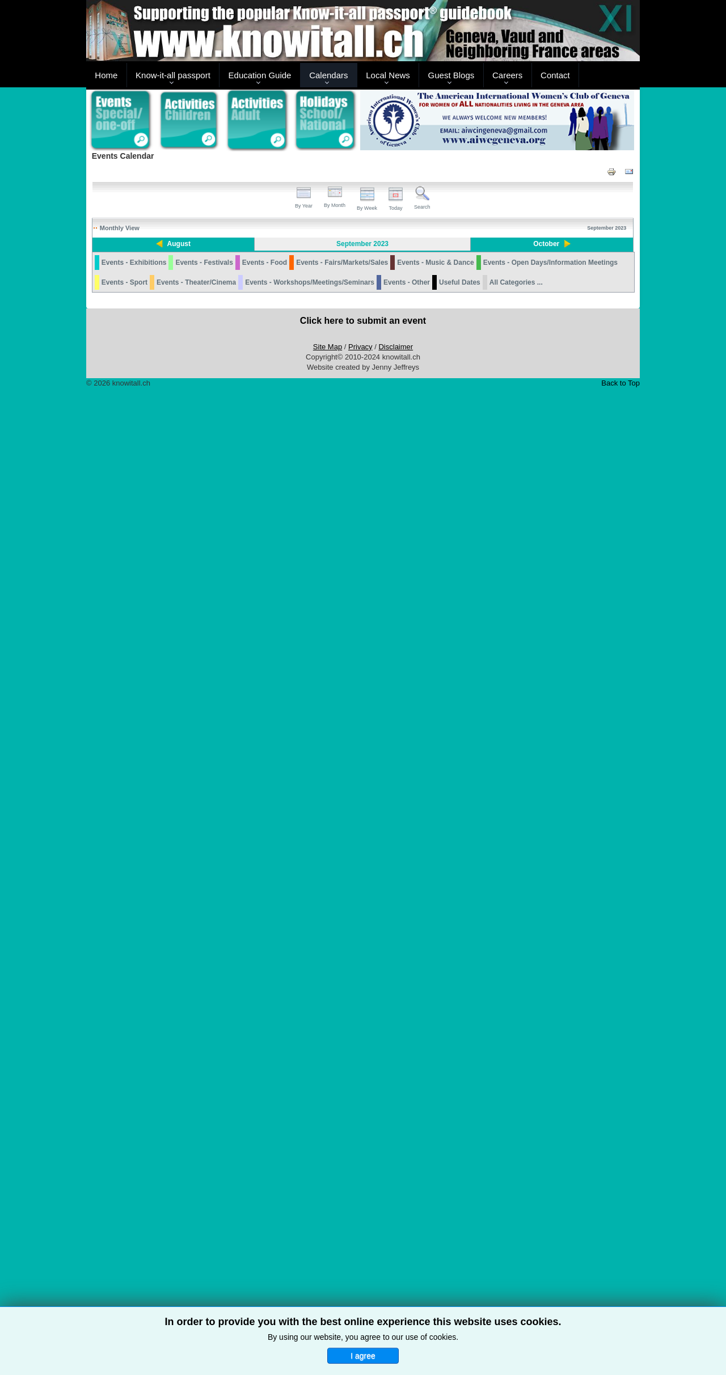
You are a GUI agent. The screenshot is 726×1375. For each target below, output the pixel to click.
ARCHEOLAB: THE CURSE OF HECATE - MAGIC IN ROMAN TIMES (514, 359)
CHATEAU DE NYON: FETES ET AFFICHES (229, 317)
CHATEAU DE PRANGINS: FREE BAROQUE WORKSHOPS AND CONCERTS (592, 386)
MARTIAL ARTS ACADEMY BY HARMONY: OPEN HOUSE (516, 383)
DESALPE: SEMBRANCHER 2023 (587, 711)
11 (97, 624)
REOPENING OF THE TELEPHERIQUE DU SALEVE (239, 672)
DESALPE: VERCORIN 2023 (510, 845)
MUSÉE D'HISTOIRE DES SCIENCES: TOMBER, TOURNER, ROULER (341, 329)
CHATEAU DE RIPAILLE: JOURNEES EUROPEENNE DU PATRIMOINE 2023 (554, 754)
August (175, 244)
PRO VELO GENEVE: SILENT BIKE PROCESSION (586, 607)
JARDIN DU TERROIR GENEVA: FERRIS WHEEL (159, 281)
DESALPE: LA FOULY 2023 (516, 812)
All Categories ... (516, 1264)
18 (97, 859)
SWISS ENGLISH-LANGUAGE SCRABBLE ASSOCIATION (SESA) (204, 1082)
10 (560, 431)
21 (328, 859)
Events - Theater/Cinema (196, 1264)
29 (406, 1040)
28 (328, 1040)
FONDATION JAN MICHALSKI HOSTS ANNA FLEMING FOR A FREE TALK (361, 518)
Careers (507, 75)
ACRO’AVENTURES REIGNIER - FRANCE (150, 305)
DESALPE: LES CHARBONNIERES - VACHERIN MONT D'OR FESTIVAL (512, 1019)
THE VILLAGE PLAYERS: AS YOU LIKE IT (359, 916)
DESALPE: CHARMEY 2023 (510, 977)
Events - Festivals (204, 1244)
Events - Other (406, 1264)
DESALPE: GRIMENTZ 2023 (510, 995)
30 (483, 1040)
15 (406, 624)
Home (106, 75)
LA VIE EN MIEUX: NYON (514, 1185)
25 (97, 1040)
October (550, 244)
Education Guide (260, 75)
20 (251, 859)
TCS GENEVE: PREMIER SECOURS (451, 684)
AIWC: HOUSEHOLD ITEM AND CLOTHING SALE (468, 1076)
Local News (388, 75)
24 (560, 859)
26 (174, 1040)
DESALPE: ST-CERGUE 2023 (512, 1170)
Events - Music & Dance (435, 1244)
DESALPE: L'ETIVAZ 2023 (514, 1136)
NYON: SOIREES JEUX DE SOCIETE (439, 356)
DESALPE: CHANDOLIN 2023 (512, 796)
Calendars (328, 75)
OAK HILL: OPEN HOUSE (360, 684)
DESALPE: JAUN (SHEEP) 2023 (129, 898)
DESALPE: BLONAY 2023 (514, 937)
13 (251, 624)
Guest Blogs (451, 75)
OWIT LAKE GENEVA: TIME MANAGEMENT (355, 754)
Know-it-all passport (173, 75)
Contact (555, 75)
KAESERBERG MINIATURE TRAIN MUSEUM (582, 414)
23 (483, 859)
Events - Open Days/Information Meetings (550, 1244)
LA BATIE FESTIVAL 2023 (360, 341)
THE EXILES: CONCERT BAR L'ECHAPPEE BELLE (514, 1200)
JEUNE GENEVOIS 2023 (359, 540)
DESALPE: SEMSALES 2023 (511, 1151)
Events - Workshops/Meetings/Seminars (309, 1264)
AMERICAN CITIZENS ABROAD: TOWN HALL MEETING (279, 1082)
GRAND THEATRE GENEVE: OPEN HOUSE (590, 543)
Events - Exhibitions (134, 1244)
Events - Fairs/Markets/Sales (342, 1244)
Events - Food (264, 1244)
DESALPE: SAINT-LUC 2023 (510, 826)
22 (406, 859)
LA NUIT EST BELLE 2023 (437, 913)
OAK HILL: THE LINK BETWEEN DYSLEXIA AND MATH (362, 1082)
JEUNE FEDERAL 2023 (125, 913)
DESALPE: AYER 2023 (510, 769)
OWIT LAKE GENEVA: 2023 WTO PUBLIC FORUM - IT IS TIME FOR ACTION (360, 717)
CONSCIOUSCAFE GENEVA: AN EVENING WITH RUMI (434, 1106)
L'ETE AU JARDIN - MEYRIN (132, 293)
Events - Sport (124, 1264)
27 (251, 1040)
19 (174, 859)
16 (483, 624)
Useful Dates (459, 1264)
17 (560, 624)
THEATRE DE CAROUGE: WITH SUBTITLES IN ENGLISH (206, 1106)
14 (328, 624)
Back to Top (620, 1364)
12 (174, 624)
